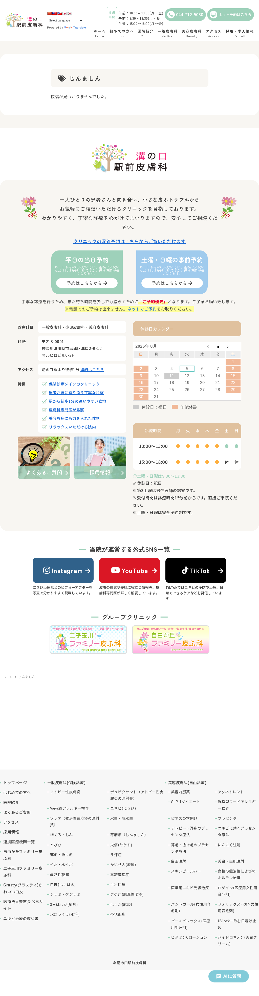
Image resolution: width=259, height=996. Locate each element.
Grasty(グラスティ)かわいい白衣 (22, 888)
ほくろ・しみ (61, 834)
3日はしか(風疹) (64, 904)
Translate (75, 27)
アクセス (11, 822)
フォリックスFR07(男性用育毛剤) (238, 907)
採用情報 (11, 831)
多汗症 (116, 854)
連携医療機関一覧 (19, 841)
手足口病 (117, 884)
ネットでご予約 (142, 309)
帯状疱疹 (117, 914)
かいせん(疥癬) (123, 864)
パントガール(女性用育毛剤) (191, 907)
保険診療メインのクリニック (74, 384)
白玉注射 (178, 861)
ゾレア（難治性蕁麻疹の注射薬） (74, 821)
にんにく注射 (229, 844)
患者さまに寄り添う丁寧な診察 (76, 392)
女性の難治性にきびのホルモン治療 (237, 874)
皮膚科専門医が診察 (66, 409)
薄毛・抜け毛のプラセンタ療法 (190, 848)
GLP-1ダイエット (185, 801)
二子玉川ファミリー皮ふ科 (22, 871)
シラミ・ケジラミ (65, 894)
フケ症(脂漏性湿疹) (126, 894)
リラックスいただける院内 (72, 426)
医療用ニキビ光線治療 (190, 887)
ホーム (8, 676)
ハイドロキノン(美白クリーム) (237, 940)
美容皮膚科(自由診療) (187, 782)
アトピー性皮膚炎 (65, 791)
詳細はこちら (92, 369)
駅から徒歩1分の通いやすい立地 (77, 401)
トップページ (15, 782)
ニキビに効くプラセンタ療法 (237, 831)
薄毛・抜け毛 (61, 854)
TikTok (196, 570)
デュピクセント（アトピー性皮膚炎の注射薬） (136, 795)
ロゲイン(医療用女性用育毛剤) (237, 891)
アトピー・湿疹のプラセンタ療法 (190, 831)
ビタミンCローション (189, 937)
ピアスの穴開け (184, 818)
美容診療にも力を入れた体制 (74, 418)
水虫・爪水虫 (121, 818)
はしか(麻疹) (121, 904)
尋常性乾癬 (59, 874)
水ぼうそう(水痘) (64, 914)
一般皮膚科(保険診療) (66, 782)
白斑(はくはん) (63, 884)
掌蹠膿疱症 (119, 874)
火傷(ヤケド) (121, 844)
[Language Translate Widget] (65, 20)
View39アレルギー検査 (69, 808)
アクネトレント (231, 791)
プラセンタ (227, 818)
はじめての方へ (17, 792)
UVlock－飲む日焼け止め (237, 924)
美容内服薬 (180, 791)
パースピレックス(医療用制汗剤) (190, 924)
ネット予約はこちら (231, 14)
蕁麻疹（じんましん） (129, 834)
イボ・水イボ (61, 864)
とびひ (55, 844)
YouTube (129, 570)
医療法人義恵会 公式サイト (23, 905)
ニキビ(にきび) (123, 808)
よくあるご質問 (17, 812)
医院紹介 (11, 802)
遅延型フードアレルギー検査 (237, 805)
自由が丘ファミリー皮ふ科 (22, 855)
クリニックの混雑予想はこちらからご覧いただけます (129, 241)
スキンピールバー (186, 871)
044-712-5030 (185, 14)
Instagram (63, 570)
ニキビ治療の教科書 (21, 918)
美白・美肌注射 (231, 861)
